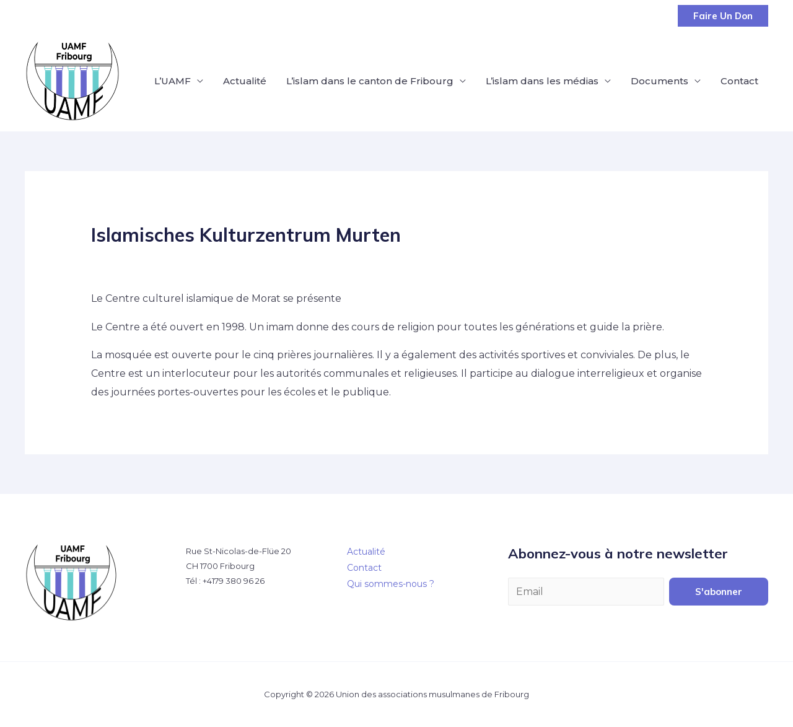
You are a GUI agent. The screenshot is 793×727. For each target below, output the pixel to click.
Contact (739, 81)
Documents (659, 81)
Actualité (244, 81)
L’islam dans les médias (542, 81)
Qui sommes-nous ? (390, 583)
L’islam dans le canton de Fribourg (369, 81)
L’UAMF (172, 81)
